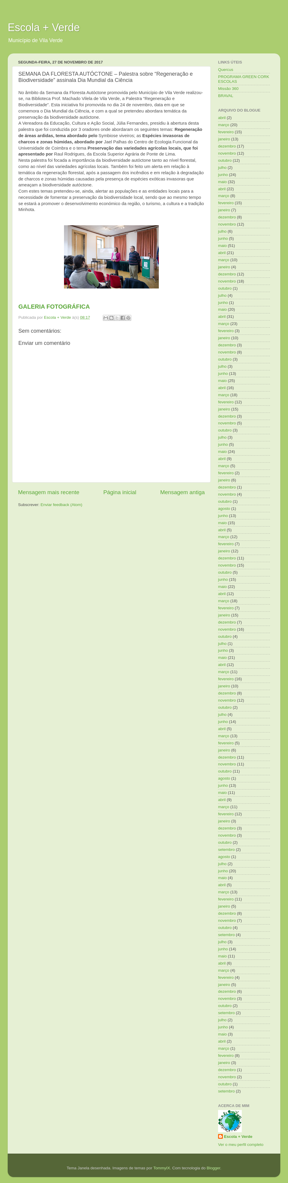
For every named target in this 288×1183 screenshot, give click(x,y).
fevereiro (226, 132)
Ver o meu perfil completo (240, 1144)
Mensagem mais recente (48, 492)
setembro (226, 849)
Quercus (225, 69)
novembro (227, 153)
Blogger (213, 1168)
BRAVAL (225, 95)
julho (222, 167)
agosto (224, 508)
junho (223, 174)
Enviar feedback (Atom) (61, 504)
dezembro (227, 146)
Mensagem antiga (182, 492)
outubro (225, 160)
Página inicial (119, 492)
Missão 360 (228, 88)
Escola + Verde (44, 27)
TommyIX (161, 1168)
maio (222, 182)
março (223, 125)
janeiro (224, 139)
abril (222, 117)
